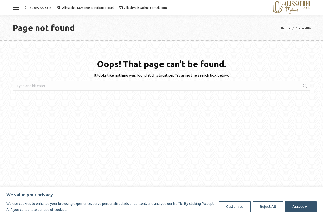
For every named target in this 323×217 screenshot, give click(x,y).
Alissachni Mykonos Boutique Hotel (85, 8)
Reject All (268, 207)
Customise (234, 207)
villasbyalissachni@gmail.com (143, 8)
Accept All (300, 207)
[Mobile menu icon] (16, 7)
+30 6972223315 (38, 8)
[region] (161, 202)
